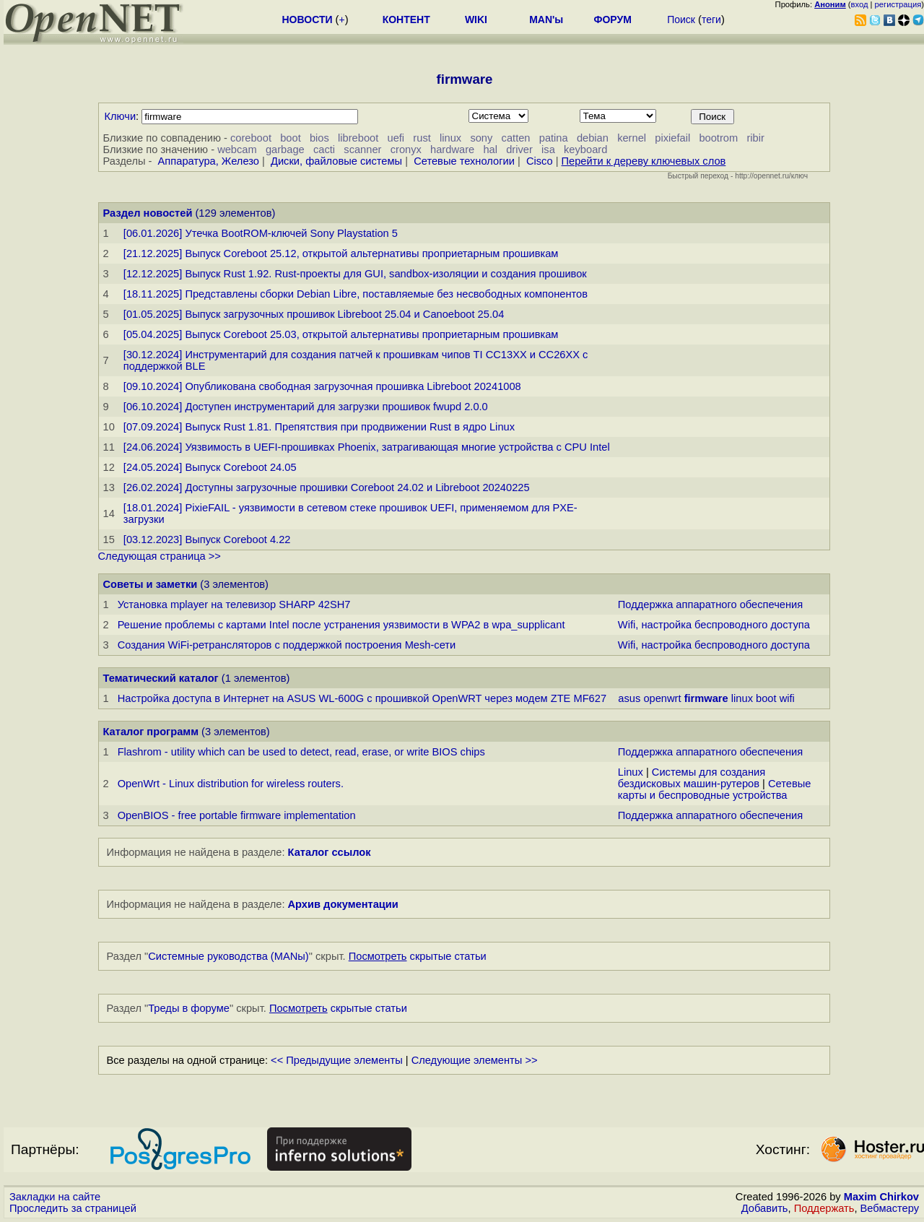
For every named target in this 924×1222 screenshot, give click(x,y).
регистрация (898, 4)
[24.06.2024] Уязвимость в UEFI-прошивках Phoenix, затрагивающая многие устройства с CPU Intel (366, 447)
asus (629, 698)
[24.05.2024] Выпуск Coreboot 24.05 (210, 467)
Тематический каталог (161, 678)
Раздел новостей (148, 213)
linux (450, 138)
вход (859, 4)
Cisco (539, 161)
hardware (452, 149)
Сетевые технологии (464, 161)
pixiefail (672, 138)
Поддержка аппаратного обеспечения (710, 604)
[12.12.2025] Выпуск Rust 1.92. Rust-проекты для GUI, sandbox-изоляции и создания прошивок (355, 274)
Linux (630, 772)
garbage (285, 149)
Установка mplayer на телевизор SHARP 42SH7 (234, 604)
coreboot (250, 138)
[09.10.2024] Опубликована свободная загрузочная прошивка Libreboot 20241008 (322, 386)
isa (548, 149)
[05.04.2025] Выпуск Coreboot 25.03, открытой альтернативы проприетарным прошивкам (341, 334)
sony (481, 138)
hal (490, 149)
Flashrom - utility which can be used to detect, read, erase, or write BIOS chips (301, 752)
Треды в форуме (189, 1008)
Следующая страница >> (159, 556)
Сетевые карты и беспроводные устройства (714, 789)
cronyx (406, 149)
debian (593, 138)
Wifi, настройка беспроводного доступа (714, 624)
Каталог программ (151, 731)
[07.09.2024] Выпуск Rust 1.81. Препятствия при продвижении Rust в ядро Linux (319, 427)
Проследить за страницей (72, 1208)
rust (421, 138)
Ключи (120, 116)
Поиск (681, 19)
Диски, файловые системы (336, 161)
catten (516, 138)
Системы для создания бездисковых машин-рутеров (691, 777)
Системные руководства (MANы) (228, 956)
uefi (396, 138)
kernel (631, 138)
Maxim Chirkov (881, 1196)
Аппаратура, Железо (208, 161)
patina (553, 138)
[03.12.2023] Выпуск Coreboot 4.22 (207, 539)
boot (290, 138)
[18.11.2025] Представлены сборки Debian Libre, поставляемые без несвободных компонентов (355, 294)
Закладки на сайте (54, 1196)
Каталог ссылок (329, 852)
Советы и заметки (150, 584)
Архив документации (343, 904)
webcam (237, 149)
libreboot (358, 138)
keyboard (585, 149)
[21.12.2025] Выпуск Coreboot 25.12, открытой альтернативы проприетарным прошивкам (341, 253)
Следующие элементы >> (474, 1060)
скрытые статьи (418, 956)
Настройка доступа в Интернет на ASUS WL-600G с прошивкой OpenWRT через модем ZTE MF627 (362, 698)
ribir (755, 138)
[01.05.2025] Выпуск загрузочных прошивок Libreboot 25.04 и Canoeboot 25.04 (313, 314)
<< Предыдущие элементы (337, 1060)
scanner (362, 149)
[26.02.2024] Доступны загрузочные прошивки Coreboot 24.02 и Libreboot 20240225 (326, 487)
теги (711, 19)
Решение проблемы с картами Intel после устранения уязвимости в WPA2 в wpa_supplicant (341, 624)
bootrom (718, 138)
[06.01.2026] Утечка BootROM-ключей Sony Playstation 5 (260, 233)
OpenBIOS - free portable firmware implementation (237, 815)
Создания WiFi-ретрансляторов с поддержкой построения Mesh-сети (287, 645)
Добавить (764, 1208)
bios (319, 138)
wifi (787, 698)
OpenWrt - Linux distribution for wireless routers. (231, 783)
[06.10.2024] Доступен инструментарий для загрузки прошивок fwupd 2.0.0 (305, 406)
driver (519, 149)
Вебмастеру (889, 1208)
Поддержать (824, 1208)
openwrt (662, 698)
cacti (324, 149)
